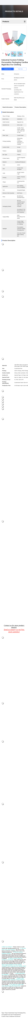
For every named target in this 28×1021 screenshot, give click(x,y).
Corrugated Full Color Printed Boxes (11, 1014)
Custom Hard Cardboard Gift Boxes (10, 1016)
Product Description (20, 107)
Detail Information (8, 107)
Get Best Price (8, 69)
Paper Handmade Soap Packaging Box (15, 1012)
